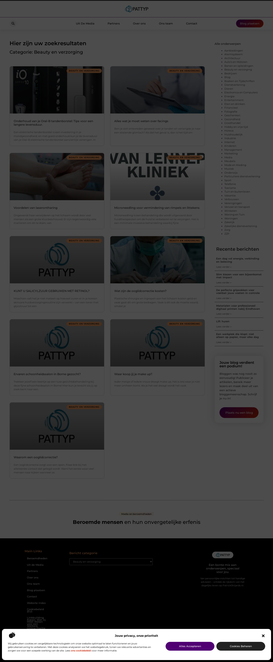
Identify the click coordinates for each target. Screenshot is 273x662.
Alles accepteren (190, 646)
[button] (263, 636)
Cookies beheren (241, 646)
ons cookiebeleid (81, 650)
